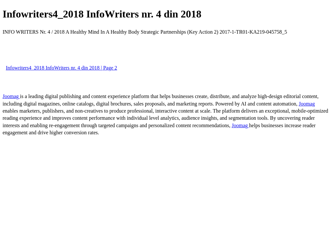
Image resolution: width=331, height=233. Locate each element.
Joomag (11, 96)
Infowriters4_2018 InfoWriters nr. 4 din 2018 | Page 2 (61, 68)
